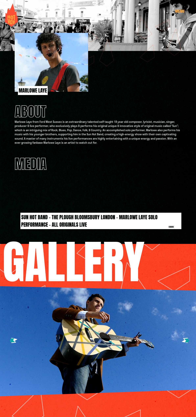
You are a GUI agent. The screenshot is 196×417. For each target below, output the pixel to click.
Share (171, 226)
